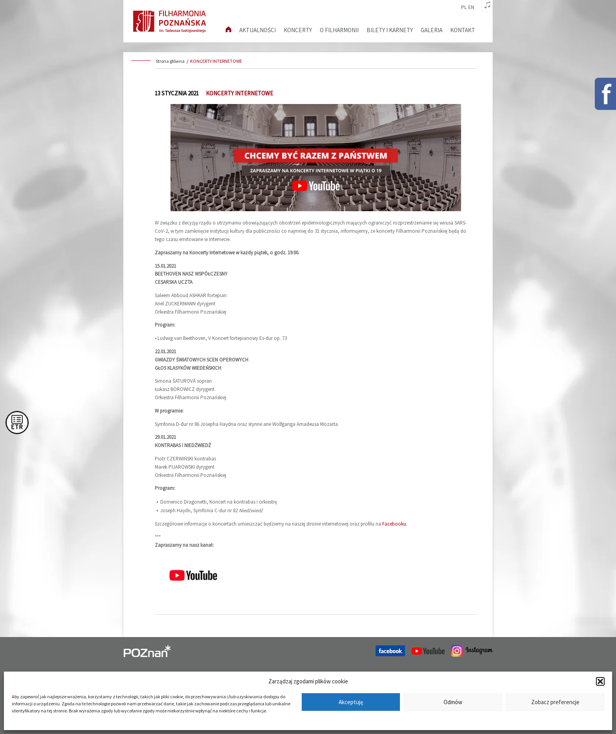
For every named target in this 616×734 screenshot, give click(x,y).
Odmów (453, 702)
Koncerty (298, 30)
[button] (600, 681)
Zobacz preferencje (555, 702)
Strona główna (170, 61)
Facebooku (394, 523)
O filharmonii (339, 30)
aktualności (257, 30)
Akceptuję (351, 702)
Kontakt (462, 30)
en (471, 7)
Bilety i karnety (390, 30)
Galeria (431, 30)
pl (464, 7)
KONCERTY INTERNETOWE (216, 61)
